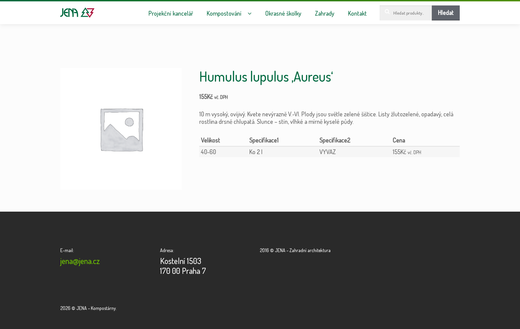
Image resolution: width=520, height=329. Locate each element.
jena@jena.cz (80, 261)
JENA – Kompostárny (77, 12)
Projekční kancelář (170, 13)
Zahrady (324, 13)
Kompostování (224, 13)
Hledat (446, 12)
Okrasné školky (283, 13)
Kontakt (357, 13)
